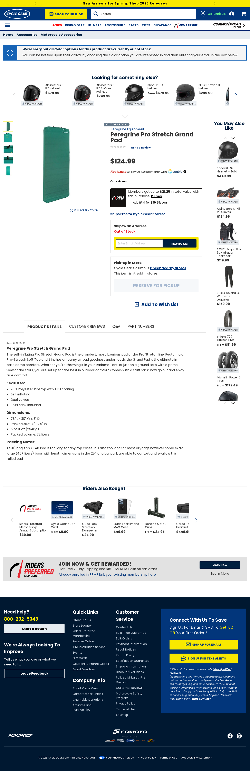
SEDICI (57, 25)
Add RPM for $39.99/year (150, 202)
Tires (146, 25)
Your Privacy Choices (120, 757)
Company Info (89, 680)
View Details (66, 252)
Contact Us (124, 627)
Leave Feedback (34, 673)
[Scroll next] (232, 138)
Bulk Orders (124, 638)
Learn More (220, 573)
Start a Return (34, 628)
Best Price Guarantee (131, 633)
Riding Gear (75, 25)
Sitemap (122, 715)
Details (156, 196)
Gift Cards (80, 658)
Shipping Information (131, 666)
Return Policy (125, 655)
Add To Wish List (160, 304)
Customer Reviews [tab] (87, 326)
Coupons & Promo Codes (91, 664)
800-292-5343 (21, 619)
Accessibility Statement (196, 757)
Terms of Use (125, 709)
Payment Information (131, 644)
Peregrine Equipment (127, 129)
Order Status (82, 620)
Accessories (115, 25)
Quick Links (85, 612)
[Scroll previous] (225, 138)
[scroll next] (196, 520)
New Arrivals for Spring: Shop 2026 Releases (125, 3)
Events (77, 653)
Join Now (220, 565)
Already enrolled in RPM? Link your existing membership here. (107, 575)
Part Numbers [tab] (141, 326)
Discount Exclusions (130, 672)
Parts (133, 25)
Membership (186, 25)
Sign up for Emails (207, 645)
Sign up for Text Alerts (207, 658)
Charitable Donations (88, 700)
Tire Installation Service (89, 647)
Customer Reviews (129, 688)
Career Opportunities (88, 694)
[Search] (143, 14)
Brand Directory (84, 669)
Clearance (162, 25)
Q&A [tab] (116, 326)
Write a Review (141, 147)
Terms (194, 698)
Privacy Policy (125, 703)
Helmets (94, 25)
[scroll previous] (12, 520)
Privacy (206, 698)
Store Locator (82, 626)
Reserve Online (83, 641)
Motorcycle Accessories (61, 34)
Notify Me (179, 244)
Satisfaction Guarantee (133, 661)
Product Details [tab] (44, 326)
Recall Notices (126, 649)
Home (8, 34)
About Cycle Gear (85, 688)
